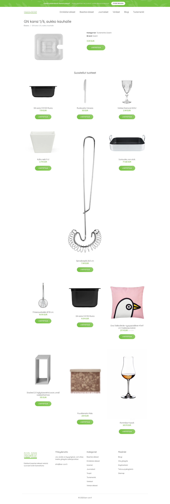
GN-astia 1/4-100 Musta (43, 110)
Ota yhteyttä (123, 463)
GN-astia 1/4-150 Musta (85, 318)
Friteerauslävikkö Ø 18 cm (43, 315)
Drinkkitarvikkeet (67, 13)
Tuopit (89, 476)
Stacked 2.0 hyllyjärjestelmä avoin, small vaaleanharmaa (43, 396)
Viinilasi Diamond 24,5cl (127, 110)
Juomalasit (103, 13)
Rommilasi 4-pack (127, 425)
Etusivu (26, 28)
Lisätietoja (96, 50)
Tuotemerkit (138, 13)
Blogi (126, 13)
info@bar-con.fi (61, 467)
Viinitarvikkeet (92, 488)
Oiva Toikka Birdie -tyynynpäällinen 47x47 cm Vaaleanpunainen (127, 329)
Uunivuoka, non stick (127, 162)
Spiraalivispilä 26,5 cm (85, 263)
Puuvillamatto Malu (85, 416)
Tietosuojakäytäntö (125, 472)
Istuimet (90, 468)
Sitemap (121, 476)
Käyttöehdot (123, 468)
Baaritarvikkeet (87, 13)
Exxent (109, 35)
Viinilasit (116, 13)
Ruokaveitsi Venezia (85, 110)
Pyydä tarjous (118, 3)
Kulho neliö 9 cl (43, 162)
